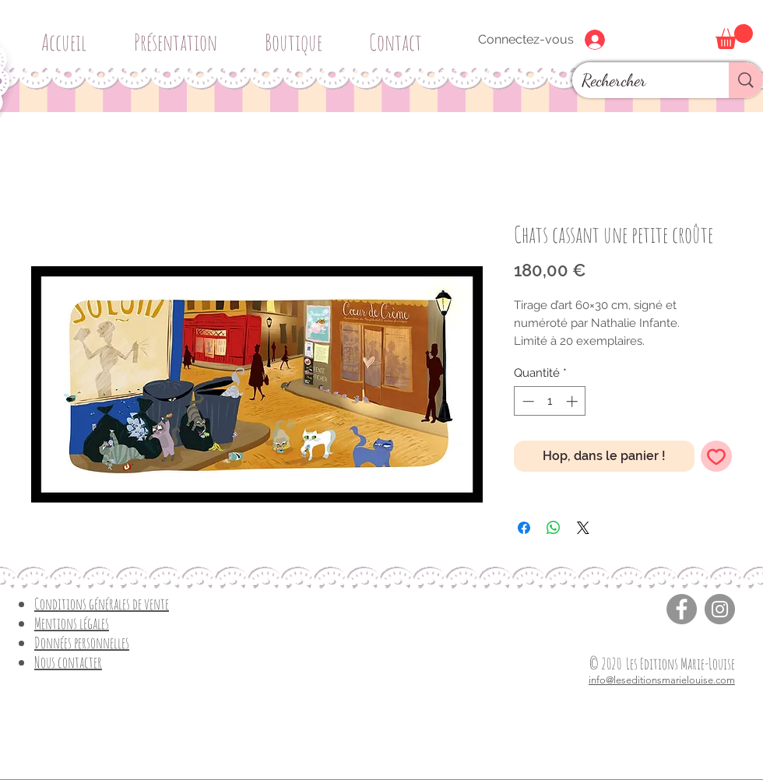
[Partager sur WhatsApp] (553, 527)
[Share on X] (583, 527)
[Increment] (573, 401)
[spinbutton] (550, 401)
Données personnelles (81, 642)
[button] (299, 35)
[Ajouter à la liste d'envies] (716, 456)
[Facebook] (681, 609)
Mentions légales (71, 623)
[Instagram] (720, 609)
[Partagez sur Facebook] (524, 527)
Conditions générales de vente (101, 603)
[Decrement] (526, 401)
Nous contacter (68, 662)
